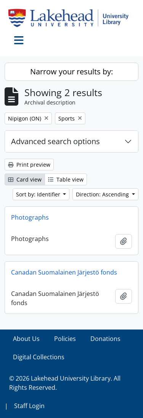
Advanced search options (55, 141)
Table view (66, 179)
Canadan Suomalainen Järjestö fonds (64, 272)
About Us (26, 338)
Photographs (30, 217)
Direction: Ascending (103, 194)
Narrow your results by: (71, 71)
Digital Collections (38, 357)
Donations (105, 338)
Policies (65, 338)
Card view (25, 179)
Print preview (29, 164)
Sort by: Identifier (39, 194)
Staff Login (29, 406)
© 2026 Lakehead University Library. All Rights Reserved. (65, 383)
